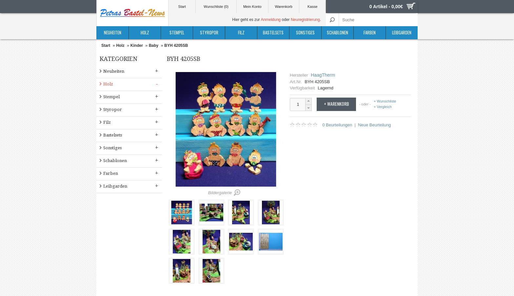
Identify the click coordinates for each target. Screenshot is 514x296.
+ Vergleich (383, 107)
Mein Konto (252, 7)
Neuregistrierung (305, 19)
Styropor (209, 32)
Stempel (176, 32)
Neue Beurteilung (374, 124)
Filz (241, 32)
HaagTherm (323, 75)
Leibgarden (401, 32)
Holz (145, 32)
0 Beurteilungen (337, 124)
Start (182, 7)
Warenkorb (283, 7)
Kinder (136, 45)
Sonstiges (305, 32)
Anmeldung (271, 19)
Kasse (312, 7)
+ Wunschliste (385, 101)
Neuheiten (112, 32)
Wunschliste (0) (216, 7)
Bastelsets (273, 32)
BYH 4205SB (176, 45)
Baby (153, 45)
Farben (370, 32)
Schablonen (337, 32)
